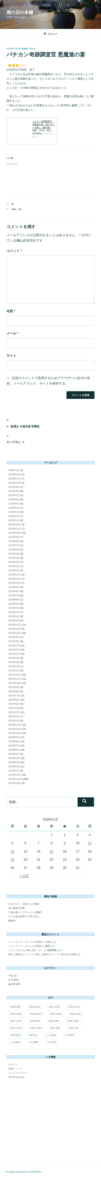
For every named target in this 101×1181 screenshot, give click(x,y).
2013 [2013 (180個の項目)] (16, 1013)
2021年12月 (14, 674)
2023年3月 (14, 612)
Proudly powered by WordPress (24, 1171)
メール (13, 333)
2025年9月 (14, 487)
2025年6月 (14, 499)
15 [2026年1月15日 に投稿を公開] (51, 851)
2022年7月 (14, 645)
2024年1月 (14, 570)
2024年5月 (14, 553)
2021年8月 (14, 691)
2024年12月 (14, 524)
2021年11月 (14, 678)
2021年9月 (14, 687)
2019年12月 (14, 774)
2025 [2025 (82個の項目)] (15, 1035)
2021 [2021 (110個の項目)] (16, 1028)
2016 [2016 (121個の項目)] (75, 1013)
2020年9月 (14, 737)
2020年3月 (14, 762)
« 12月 (24, 876)
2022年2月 (14, 666)
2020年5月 (14, 754)
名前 (11, 311)
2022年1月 (14, 670)
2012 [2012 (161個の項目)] (74, 1006)
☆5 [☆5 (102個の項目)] (51, 1042)
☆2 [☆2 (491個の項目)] (69, 1035)
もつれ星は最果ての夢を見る (23, 916)
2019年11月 (14, 779)
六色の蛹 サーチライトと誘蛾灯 (25, 912)
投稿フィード (15, 1068)
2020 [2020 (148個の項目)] (72, 1021)
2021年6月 (14, 699)
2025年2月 (14, 516)
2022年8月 (14, 641)
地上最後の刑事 (16, 908)
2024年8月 (14, 541)
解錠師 (11, 920)
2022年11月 (14, 628)
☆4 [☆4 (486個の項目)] (33, 1042)
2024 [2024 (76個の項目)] (73, 1028)
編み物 (11, 984)
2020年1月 (14, 770)
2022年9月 (14, 637)
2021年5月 (14, 704)
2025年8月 (14, 491)
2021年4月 (14, 708)
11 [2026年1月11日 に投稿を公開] (90, 843)
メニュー (51, 33)
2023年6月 (14, 599)
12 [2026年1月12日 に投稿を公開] (12, 851)
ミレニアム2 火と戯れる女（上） (25, 950)
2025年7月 (14, 495)
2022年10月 (14, 633)
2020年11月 (14, 729)
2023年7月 (14, 595)
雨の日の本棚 (20, 12)
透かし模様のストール (20, 954)
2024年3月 (14, 562)
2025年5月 (14, 503)
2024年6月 (14, 549)
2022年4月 (14, 658)
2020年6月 (14, 749)
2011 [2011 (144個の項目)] (54, 1006)
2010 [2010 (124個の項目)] (34, 1006)
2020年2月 (14, 766)
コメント (14, 251)
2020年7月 (14, 745)
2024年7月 (14, 545)
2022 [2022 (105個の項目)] (36, 1028)
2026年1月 (14, 470)
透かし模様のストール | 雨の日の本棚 (55, 954)
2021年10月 (14, 683)
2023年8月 (14, 591)
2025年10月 (14, 482)
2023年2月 (14, 616)
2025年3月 (14, 512)
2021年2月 (14, 716)
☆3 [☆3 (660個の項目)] (15, 1042)
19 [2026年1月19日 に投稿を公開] (12, 859)
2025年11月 (14, 478)
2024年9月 (14, 537)
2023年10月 (14, 583)
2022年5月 (14, 653)
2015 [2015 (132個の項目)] (55, 1013)
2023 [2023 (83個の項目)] (55, 1028)
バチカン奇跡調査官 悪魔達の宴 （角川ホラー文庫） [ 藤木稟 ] (43, 124)
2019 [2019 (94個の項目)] (54, 1021)
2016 (14, 209)
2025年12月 (14, 474)
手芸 (10, 975)
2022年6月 (14, 649)
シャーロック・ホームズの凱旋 (24, 941)
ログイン (13, 1064)
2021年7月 (14, 695)
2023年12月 (14, 574)
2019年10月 (14, 783)
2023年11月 (14, 578)
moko (32, 49)
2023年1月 (14, 620)
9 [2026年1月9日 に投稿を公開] (65, 843)
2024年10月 (14, 532)
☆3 (19, 209)
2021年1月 (14, 720)
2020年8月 (14, 741)
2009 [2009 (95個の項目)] (15, 1006)
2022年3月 (14, 662)
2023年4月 (14, 608)
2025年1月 (14, 520)
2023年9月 (14, 587)
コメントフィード (17, 1072)
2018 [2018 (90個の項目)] (35, 1021)
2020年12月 (14, 724)
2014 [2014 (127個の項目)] (36, 1013)
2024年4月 (14, 557)
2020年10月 (14, 733)
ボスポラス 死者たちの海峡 (23, 904)
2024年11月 (14, 528)
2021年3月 (14, 712)
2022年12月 (14, 624)
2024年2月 (14, 566)
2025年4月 (14, 507)
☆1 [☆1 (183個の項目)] (51, 1035)
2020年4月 (14, 758)
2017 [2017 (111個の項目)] (16, 1021)
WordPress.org (16, 1077)
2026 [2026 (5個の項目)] (33, 1035)
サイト (11, 356)
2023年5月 (14, 603)
